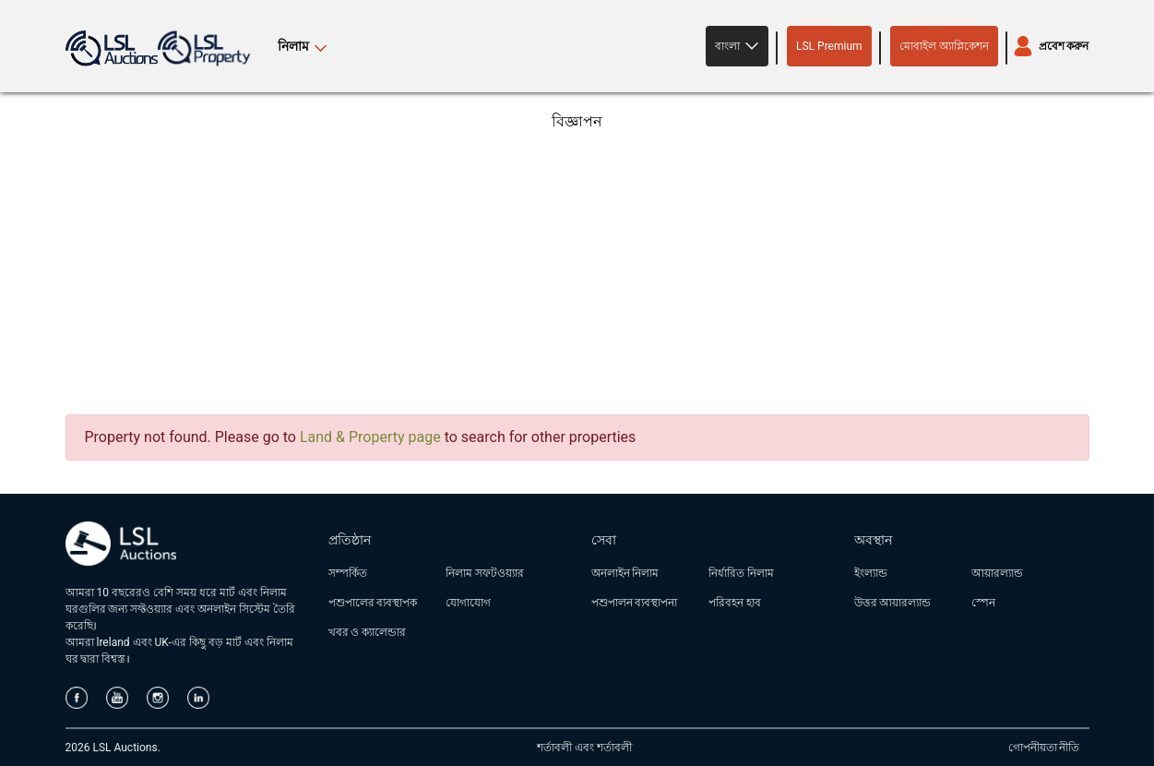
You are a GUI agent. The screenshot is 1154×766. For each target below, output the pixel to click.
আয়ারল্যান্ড (997, 573)
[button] (737, 46)
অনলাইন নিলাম (625, 573)
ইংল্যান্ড (870, 573)
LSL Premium (829, 46)
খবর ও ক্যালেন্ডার (367, 632)
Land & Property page (370, 437)
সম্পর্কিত (347, 573)
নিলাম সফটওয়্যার (485, 573)
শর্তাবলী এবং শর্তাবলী (584, 747)
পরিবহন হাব (734, 602)
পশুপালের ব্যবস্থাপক (373, 602)
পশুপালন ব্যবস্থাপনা (634, 602)
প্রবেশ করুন (1064, 46)
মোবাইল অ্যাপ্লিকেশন (944, 46)
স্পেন (983, 602)
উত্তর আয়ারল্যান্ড (893, 602)
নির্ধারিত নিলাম (741, 573)
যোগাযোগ (468, 602)
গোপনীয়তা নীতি (1044, 747)
